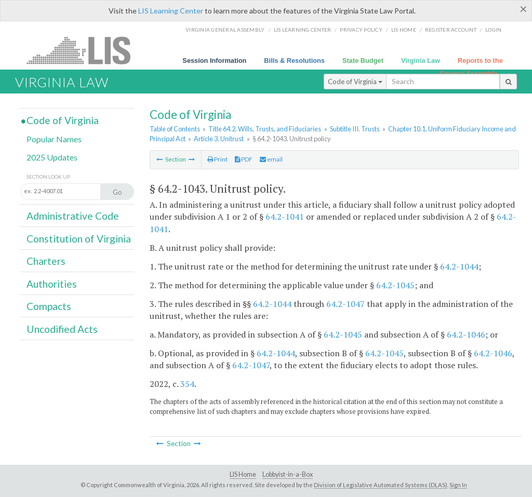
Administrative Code (72, 216)
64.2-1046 (466, 334)
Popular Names (54, 139)
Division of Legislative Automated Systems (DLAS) (380, 484)
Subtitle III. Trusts (355, 129)
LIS (84, 50)
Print (217, 159)
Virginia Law (420, 60)
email (271, 159)
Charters (45, 261)
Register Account (450, 29)
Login (493, 29)
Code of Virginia (355, 81)
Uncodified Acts (62, 329)
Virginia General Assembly (224, 29)
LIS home (403, 29)
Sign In (458, 484)
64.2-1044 (459, 266)
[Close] (523, 9)
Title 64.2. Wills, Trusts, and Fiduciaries (264, 129)
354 (187, 383)
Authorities (51, 284)
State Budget (362, 60)
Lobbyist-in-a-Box (287, 474)
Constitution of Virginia (78, 239)
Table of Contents (175, 129)
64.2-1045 (395, 285)
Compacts (48, 306)
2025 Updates (51, 157)
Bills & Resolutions (294, 60)
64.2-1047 (345, 304)
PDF (243, 159)
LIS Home (243, 474)
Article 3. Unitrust (219, 139)
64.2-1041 (284, 216)
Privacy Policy (361, 29)
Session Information (214, 60)
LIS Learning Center (170, 10)
